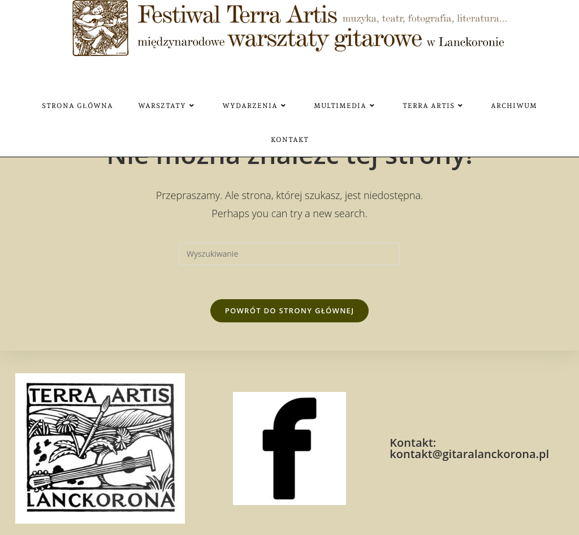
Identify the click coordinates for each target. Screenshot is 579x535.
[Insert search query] (289, 254)
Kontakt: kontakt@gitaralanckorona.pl (469, 448)
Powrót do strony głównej (290, 310)
